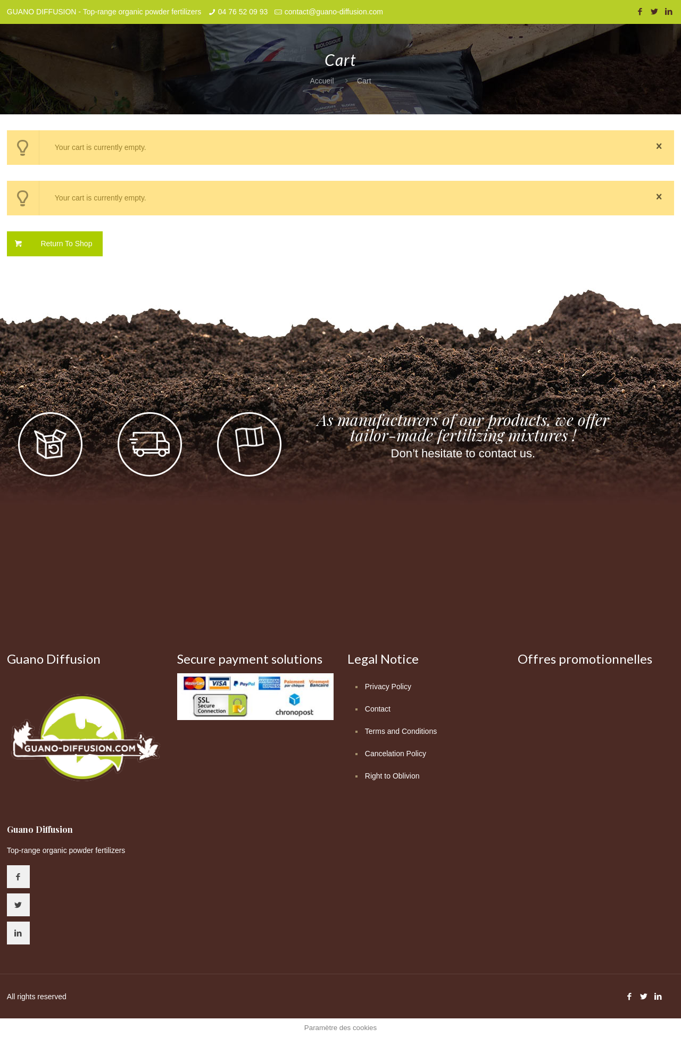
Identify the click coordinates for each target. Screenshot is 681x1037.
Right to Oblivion (392, 776)
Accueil (322, 81)
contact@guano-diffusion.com (334, 11)
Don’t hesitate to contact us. (463, 453)
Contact (378, 709)
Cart (364, 81)
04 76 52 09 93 (243, 11)
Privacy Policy (388, 686)
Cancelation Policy (395, 753)
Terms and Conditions (401, 731)
